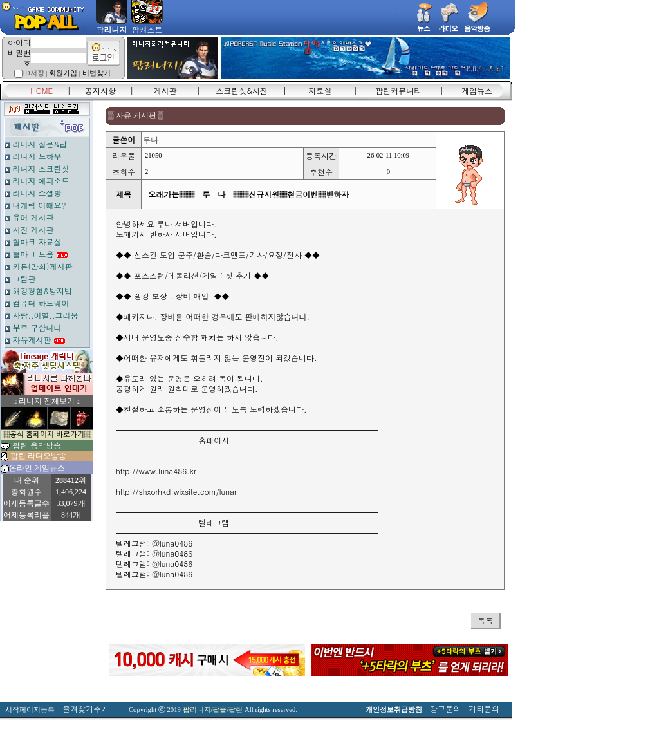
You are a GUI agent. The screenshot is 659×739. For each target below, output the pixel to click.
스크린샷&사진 (242, 90)
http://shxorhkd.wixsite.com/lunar (176, 491)
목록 (485, 620)
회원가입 (63, 73)
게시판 (165, 90)
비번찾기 (96, 73)
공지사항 (100, 90)
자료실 (319, 90)
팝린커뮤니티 (398, 90)
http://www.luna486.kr (156, 470)
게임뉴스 (476, 90)
